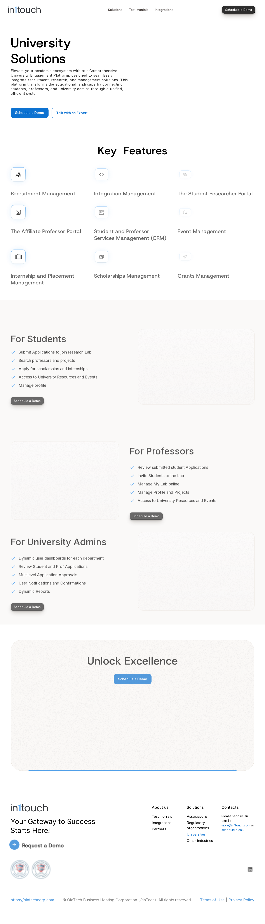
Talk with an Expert (71, 113)
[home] (34, 10)
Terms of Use (212, 900)
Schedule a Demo (29, 112)
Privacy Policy (241, 900)
